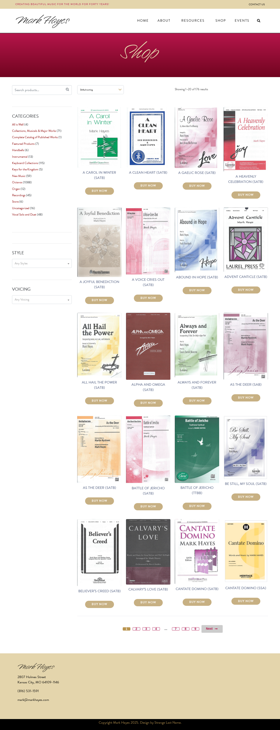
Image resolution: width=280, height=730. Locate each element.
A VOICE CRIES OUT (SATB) (148, 282)
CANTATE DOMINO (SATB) (197, 589)
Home (143, 20)
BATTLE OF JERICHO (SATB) (148, 491)
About (164, 20)
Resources (193, 20)
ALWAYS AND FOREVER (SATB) (197, 385)
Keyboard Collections (25, 163)
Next (212, 629)
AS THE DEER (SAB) (246, 384)
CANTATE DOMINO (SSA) (245, 588)
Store (15, 201)
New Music (18, 176)
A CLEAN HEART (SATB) (148, 172)
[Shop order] (100, 89)
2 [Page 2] (136, 629)
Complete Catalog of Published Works (35, 137)
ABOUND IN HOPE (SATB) (197, 277)
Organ (16, 189)
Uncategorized (20, 208)
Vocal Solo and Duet (24, 214)
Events (242, 20)
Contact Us (257, 4)
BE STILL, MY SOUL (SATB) (246, 483)
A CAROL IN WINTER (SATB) (99, 175)
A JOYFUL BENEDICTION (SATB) (99, 284)
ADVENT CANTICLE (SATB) (245, 276)
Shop (220, 20)
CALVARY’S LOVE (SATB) (148, 589)
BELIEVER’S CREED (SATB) (99, 591)
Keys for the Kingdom (25, 169)
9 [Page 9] (195, 629)
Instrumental (20, 156)
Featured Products (23, 143)
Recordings (18, 195)
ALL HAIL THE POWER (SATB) (99, 385)
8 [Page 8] (185, 629)
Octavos (17, 182)
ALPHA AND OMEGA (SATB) (148, 387)
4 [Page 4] (156, 629)
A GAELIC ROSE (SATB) (197, 172)
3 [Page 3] (146, 629)
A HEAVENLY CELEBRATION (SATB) (245, 179)
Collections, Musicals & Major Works (34, 131)
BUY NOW (99, 191)
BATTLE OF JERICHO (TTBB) (197, 490)
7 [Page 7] (176, 629)
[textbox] (42, 263)
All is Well (18, 124)
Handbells (18, 150)
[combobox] (42, 263)
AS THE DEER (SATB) (99, 487)
